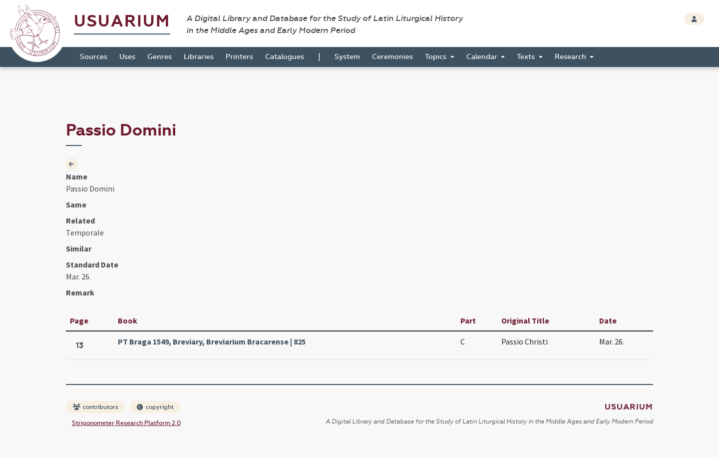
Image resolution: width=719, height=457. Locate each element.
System (347, 56)
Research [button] (571, 56)
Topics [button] (436, 56)
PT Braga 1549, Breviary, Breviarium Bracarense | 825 (212, 341)
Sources (93, 56)
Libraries (199, 56)
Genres (159, 56)
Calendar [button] (482, 56)
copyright (155, 407)
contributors (95, 407)
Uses (127, 56)
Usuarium (122, 21)
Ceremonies (392, 56)
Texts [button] (527, 56)
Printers (239, 56)
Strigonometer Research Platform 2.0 (126, 423)
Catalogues (284, 56)
